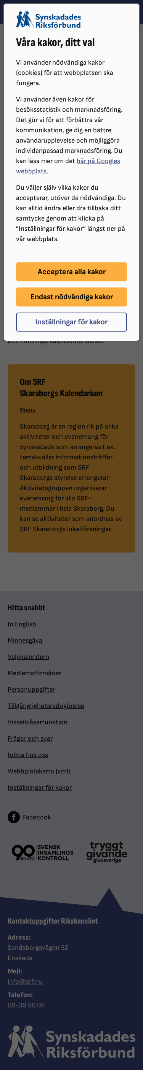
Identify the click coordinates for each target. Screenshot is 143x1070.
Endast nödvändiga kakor (72, 297)
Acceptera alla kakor (72, 271)
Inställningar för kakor (71, 322)
